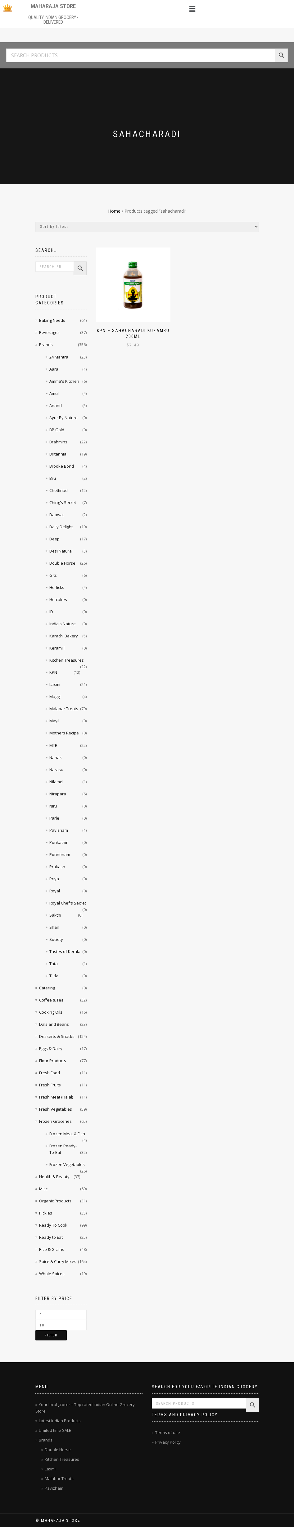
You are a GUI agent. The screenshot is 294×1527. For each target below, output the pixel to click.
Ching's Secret (62, 502)
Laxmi (54, 684)
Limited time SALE (55, 1430)
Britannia (57, 454)
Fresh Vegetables (55, 1109)
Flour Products (52, 1060)
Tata (53, 963)
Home (114, 211)
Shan (54, 927)
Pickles (45, 1213)
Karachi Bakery (63, 636)
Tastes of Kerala (64, 951)
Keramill (57, 648)
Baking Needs (52, 320)
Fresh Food (49, 1073)
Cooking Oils (50, 1012)
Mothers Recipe (64, 733)
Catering (47, 988)
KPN (53, 672)
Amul (54, 393)
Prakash (57, 866)
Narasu (56, 769)
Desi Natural (61, 551)
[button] (192, 9)
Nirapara (57, 794)
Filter (51, 1335)
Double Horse (62, 563)
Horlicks (56, 587)
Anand (55, 405)
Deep (54, 539)
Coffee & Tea (51, 1000)
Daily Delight (61, 527)
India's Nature (62, 624)
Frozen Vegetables (67, 1164)
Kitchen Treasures (66, 660)
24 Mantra (58, 357)
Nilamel (56, 781)
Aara (53, 369)
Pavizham (58, 830)
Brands (46, 344)
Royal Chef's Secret (67, 903)
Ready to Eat (51, 1237)
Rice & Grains (51, 1249)
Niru (53, 806)
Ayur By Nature (63, 417)
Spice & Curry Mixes (57, 1261)
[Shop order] (147, 227)
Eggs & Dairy (50, 1048)
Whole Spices (52, 1273)
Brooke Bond (61, 466)
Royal (54, 891)
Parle (54, 818)
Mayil (54, 721)
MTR (53, 745)
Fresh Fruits (50, 1085)
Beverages (49, 332)
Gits (53, 575)
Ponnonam (59, 854)
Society (56, 939)
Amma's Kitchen (64, 381)
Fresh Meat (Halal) (56, 1097)
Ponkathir (58, 842)
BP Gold (56, 430)
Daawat (56, 514)
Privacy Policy (168, 1442)
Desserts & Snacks (57, 1036)
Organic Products (55, 1201)
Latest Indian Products (60, 1420)
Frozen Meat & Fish (67, 1133)
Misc (43, 1189)
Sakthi (55, 915)
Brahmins (58, 442)
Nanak (55, 757)
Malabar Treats (63, 708)
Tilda (53, 976)
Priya (54, 878)
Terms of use (167, 1432)
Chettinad (58, 490)
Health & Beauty (54, 1176)
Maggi (55, 696)
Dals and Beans (54, 1024)
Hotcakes (58, 599)
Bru (52, 478)
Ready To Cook (53, 1225)
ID (51, 611)
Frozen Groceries (55, 1121)
